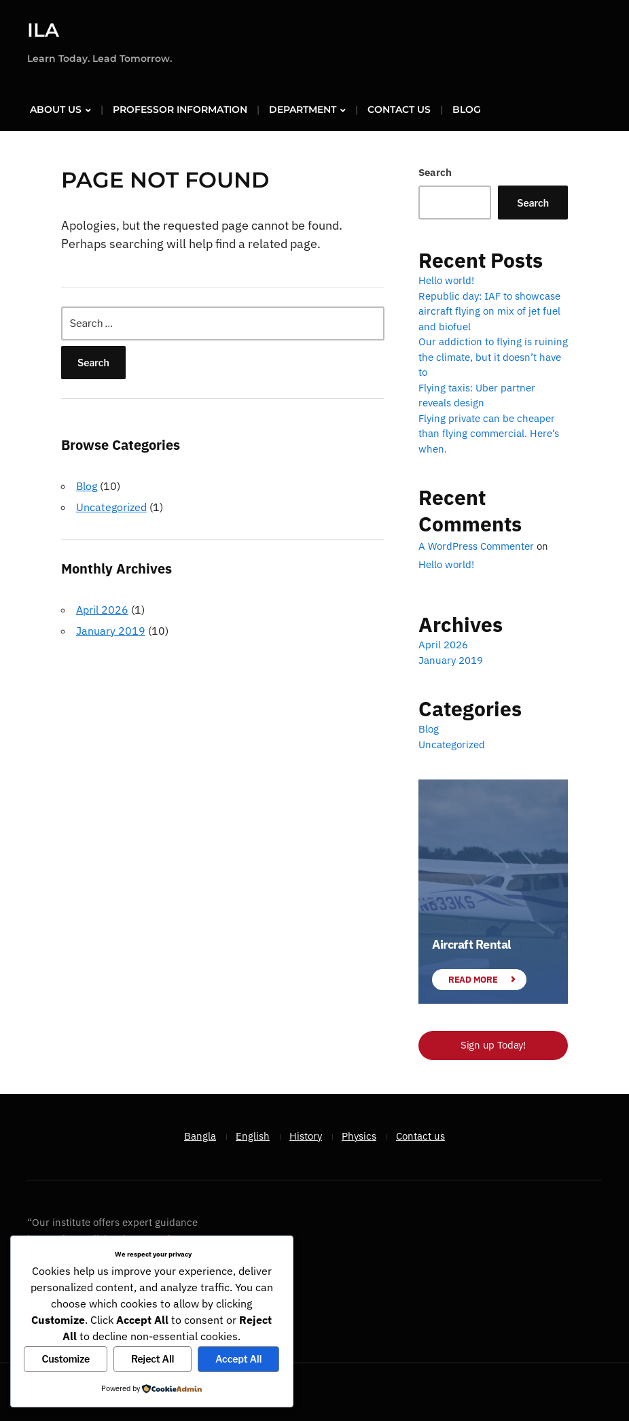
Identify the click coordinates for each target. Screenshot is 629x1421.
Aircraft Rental (471, 944)
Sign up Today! (493, 1044)
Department (302, 109)
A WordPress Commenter (476, 546)
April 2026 (102, 609)
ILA (43, 29)
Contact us (399, 109)
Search (435, 172)
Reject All (152, 1359)
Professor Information (180, 109)
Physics (359, 1135)
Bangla (200, 1135)
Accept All (238, 1359)
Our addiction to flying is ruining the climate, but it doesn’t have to (493, 357)
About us (56, 109)
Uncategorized (111, 507)
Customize (65, 1359)
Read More (472, 979)
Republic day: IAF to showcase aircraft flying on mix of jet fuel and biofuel (489, 310)
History (305, 1135)
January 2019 (110, 630)
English (253, 1135)
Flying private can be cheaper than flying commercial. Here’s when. (488, 433)
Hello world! (446, 280)
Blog (466, 109)
